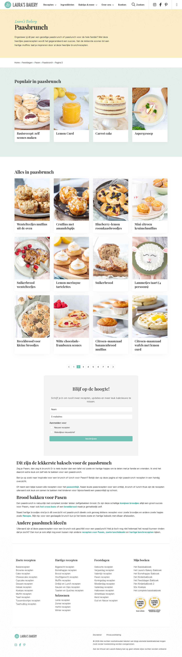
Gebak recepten (23, 587)
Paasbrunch (47, 62)
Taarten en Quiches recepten (69, 590)
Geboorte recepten (103, 567)
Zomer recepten (63, 603)
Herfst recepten (62, 607)
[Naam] (91, 409)
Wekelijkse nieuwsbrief (64, 432)
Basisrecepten (23, 567)
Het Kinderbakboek (143, 577)
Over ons (107, 4)
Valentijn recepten (103, 573)
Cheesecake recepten (26, 577)
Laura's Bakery (21, 4)
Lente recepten (62, 600)
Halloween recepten (104, 590)
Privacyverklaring (113, 635)
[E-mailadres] (91, 416)
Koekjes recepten (24, 590)
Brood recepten (62, 573)
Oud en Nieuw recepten (106, 600)
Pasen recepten (102, 577)
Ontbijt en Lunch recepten (68, 583)
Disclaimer (97, 635)
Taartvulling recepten (26, 604)
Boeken (122, 4)
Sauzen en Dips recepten (67, 587)
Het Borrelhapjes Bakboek (146, 573)
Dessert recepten (24, 583)
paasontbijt (73, 487)
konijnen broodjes (129, 503)
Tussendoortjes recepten (28, 600)
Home (17, 62)
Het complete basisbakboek (147, 590)
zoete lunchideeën (116, 532)
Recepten (49, 4)
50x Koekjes (140, 587)
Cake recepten (23, 573)
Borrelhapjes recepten (66, 570)
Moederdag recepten (104, 583)
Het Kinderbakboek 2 (144, 583)
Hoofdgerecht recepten (66, 577)
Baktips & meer (87, 4)
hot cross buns (48, 506)
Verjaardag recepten (104, 570)
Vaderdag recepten (103, 587)
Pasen (37, 62)
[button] (91, 427)
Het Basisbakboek (142, 567)
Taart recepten (23, 597)
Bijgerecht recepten (64, 567)
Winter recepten (63, 610)
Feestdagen (27, 62)
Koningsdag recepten (104, 580)
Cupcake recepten (25, 580)
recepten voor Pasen (93, 532)
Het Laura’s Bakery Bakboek (148, 570)
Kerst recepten (101, 597)
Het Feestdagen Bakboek (146, 580)
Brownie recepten (24, 570)
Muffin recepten (23, 593)
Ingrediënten (67, 4)
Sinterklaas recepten (104, 593)
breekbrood (70, 506)
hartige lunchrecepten (141, 532)
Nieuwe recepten (62, 427)
